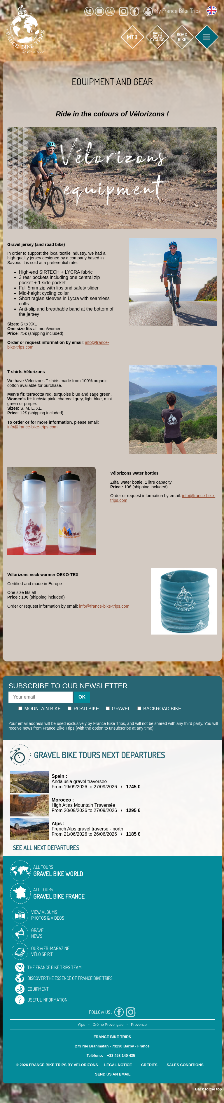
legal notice (118, 1065)
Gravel (118, 708)
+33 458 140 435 (121, 1055)
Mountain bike (39, 708)
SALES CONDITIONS (185, 1065)
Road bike (83, 708)
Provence (139, 1024)
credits (149, 1065)
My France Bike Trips (172, 11)
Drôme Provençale (107, 1024)
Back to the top (208, 1089)
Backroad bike (159, 708)
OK (81, 696)
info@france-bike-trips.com (32, 427)
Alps (81, 1024)
